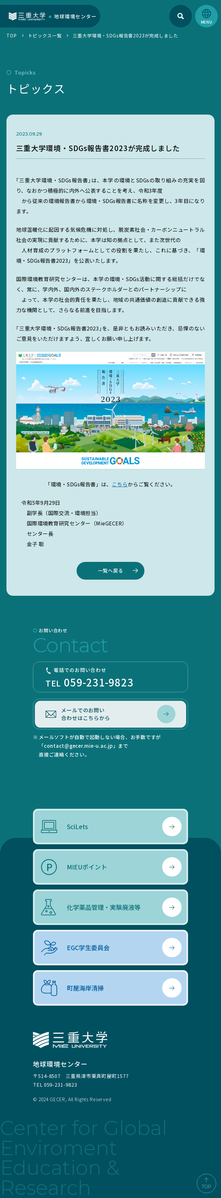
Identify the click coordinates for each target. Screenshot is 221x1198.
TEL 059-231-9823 (55, 1084)
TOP (11, 35)
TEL (110, 677)
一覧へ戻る (110, 570)
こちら (120, 484)
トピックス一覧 (45, 35)
